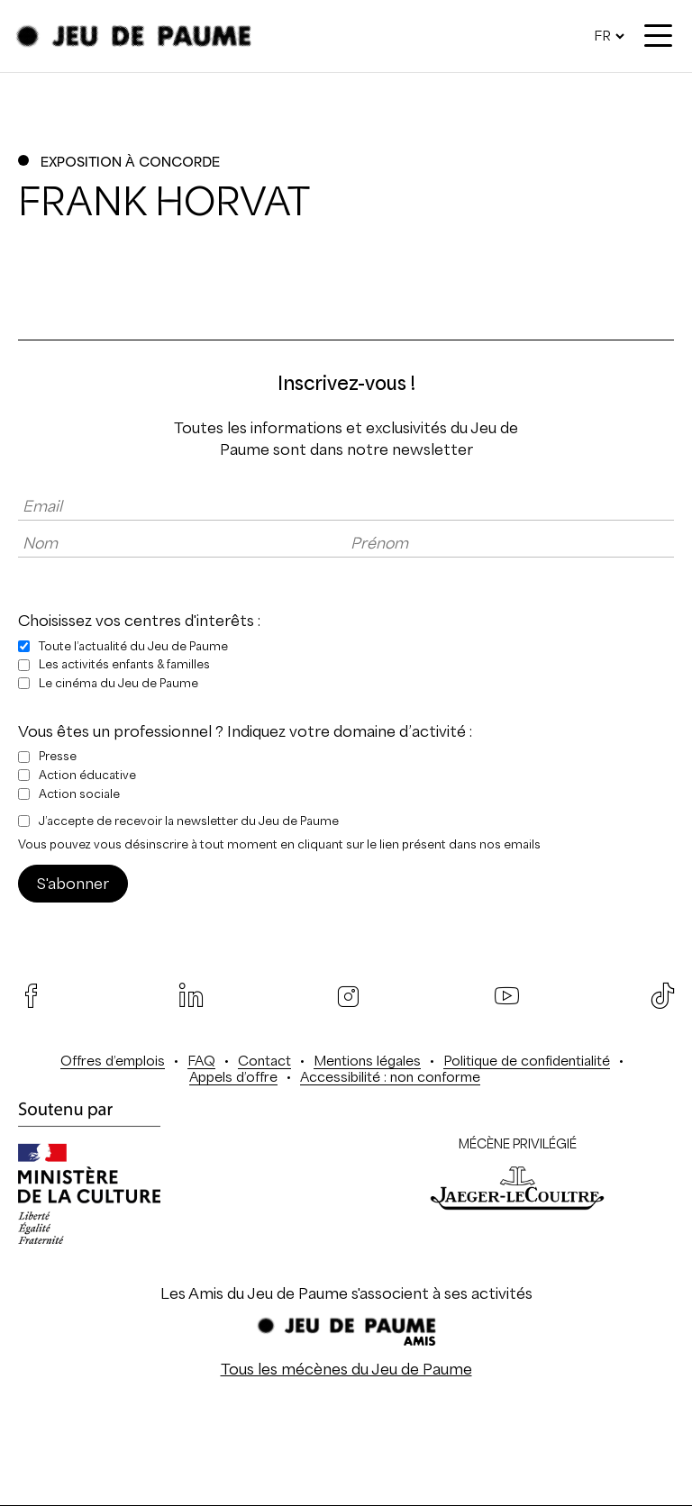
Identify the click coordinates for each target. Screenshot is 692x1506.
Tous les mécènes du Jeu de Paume (346, 1369)
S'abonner (73, 884)
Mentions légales (367, 1060)
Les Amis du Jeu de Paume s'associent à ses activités (346, 1293)
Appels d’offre (233, 1076)
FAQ (201, 1060)
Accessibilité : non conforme (390, 1076)
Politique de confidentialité (526, 1060)
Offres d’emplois (112, 1060)
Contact (264, 1060)
